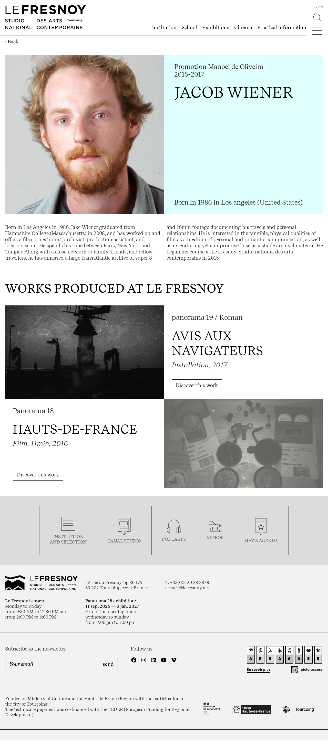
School (189, 27)
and (55, 542)
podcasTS (174, 539)
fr (313, 7)
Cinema (243, 27)
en (320, 7)
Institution (164, 27)
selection (74, 542)
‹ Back (11, 41)
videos (215, 537)
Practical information (281, 27)
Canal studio (124, 540)
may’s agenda (261, 540)
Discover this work (197, 385)
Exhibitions (215, 27)
